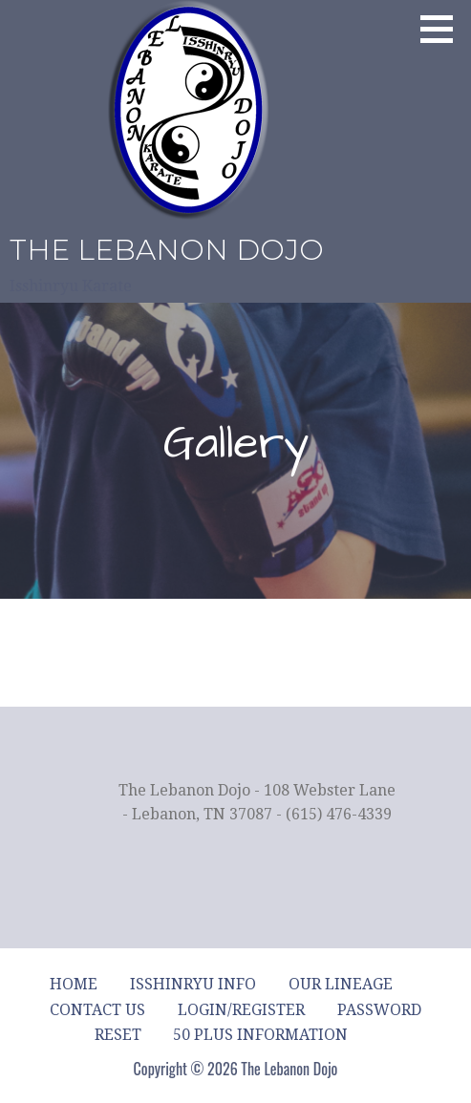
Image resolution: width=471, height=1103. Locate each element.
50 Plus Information (260, 1035)
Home (73, 984)
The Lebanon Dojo (167, 249)
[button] (443, 28)
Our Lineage (341, 984)
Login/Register (241, 1010)
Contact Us (97, 1010)
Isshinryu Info (193, 984)
